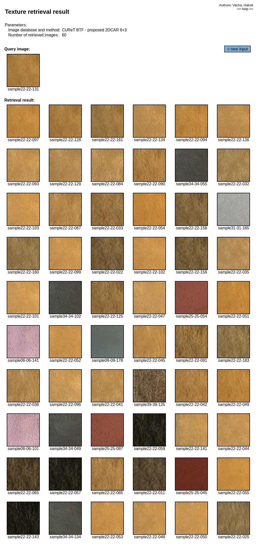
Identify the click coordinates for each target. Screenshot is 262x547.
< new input (237, 49)
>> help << (245, 9)
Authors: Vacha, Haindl (236, 5)
